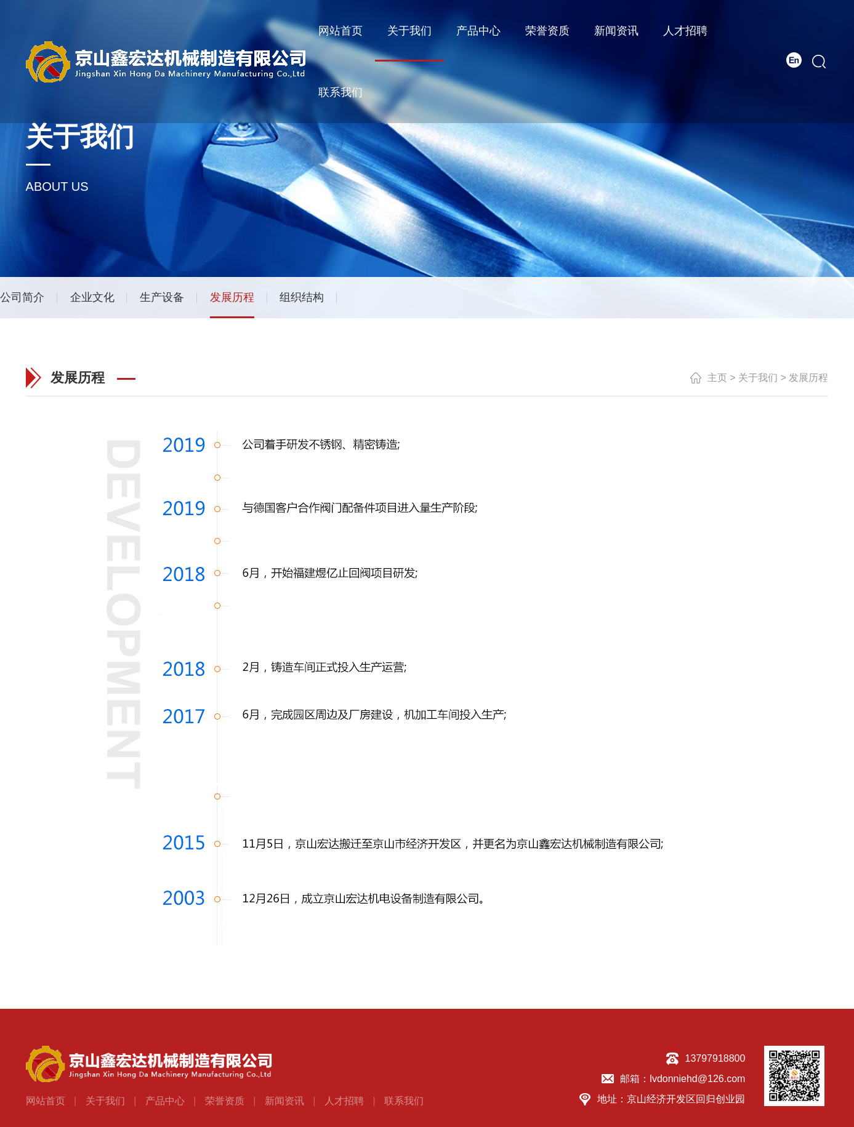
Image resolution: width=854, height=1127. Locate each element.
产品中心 (478, 31)
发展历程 (232, 297)
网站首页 (340, 31)
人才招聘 (685, 31)
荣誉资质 (547, 31)
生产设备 (162, 297)
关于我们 (409, 31)
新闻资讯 (616, 31)
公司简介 (22, 297)
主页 (717, 377)
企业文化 (92, 297)
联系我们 (340, 92)
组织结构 (302, 297)
